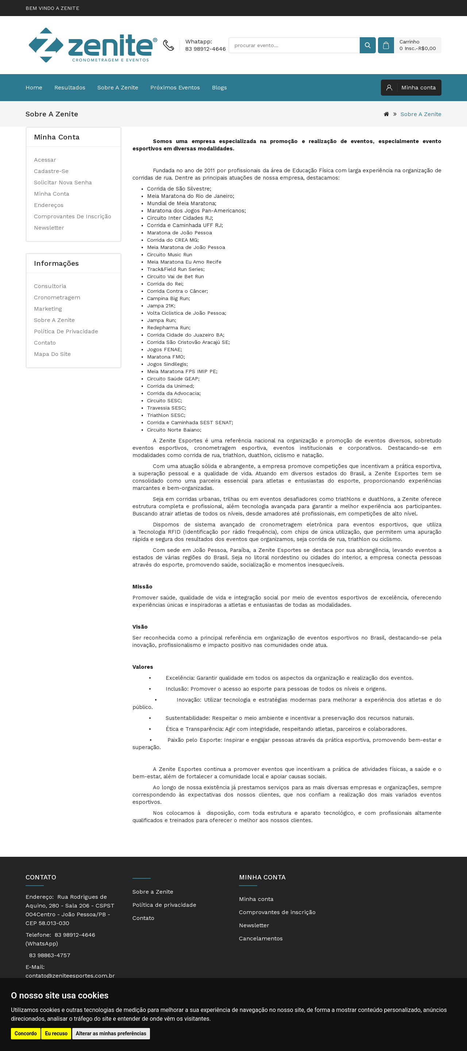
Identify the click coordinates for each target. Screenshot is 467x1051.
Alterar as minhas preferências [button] (111, 1033)
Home (34, 87)
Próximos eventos (175, 87)
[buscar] (368, 45)
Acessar (45, 159)
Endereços (48, 205)
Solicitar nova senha (63, 182)
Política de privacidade (66, 331)
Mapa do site (52, 353)
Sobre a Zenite (117, 87)
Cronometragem (57, 297)
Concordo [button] (26, 1033)
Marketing (48, 308)
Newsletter (49, 227)
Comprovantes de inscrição (72, 216)
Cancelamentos (261, 938)
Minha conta (51, 193)
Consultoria (50, 286)
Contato (45, 342)
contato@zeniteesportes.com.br (70, 975)
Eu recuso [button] (56, 1033)
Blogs (219, 87)
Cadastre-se (51, 171)
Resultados (69, 87)
